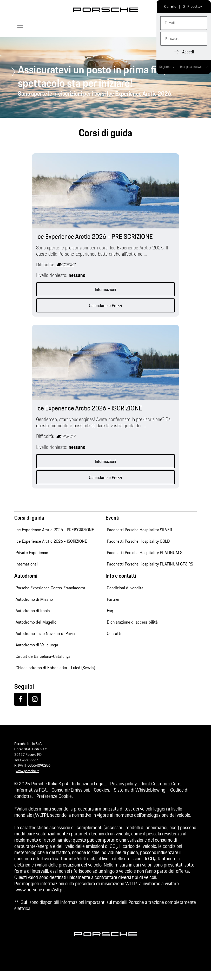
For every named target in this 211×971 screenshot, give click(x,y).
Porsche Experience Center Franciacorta (50, 588)
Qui (24, 902)
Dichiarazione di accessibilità (132, 622)
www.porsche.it (27, 771)
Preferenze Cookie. (54, 796)
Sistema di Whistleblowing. (140, 789)
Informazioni (105, 289)
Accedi (188, 52)
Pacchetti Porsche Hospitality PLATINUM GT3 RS (150, 564)
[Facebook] (20, 699)
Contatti (114, 633)
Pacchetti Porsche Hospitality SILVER (139, 530)
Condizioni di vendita (125, 588)
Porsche (105, 9)
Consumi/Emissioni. (70, 789)
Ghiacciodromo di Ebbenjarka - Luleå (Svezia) (55, 668)
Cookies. (102, 789)
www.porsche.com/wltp (39, 889)
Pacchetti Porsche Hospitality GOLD (138, 541)
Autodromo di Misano (34, 599)
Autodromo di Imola (33, 610)
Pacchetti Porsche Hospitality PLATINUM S (144, 552)
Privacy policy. (123, 783)
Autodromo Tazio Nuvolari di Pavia (45, 633)
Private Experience (32, 552)
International (27, 564)
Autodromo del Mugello (36, 622)
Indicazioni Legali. (89, 783)
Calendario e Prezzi (105, 305)
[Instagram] (34, 699)
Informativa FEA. (32, 789)
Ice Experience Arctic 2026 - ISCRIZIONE (51, 541)
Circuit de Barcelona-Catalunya (43, 656)
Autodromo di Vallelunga (37, 645)
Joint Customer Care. (161, 783)
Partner (113, 599)
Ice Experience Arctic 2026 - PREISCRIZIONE (55, 530)
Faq (110, 610)
